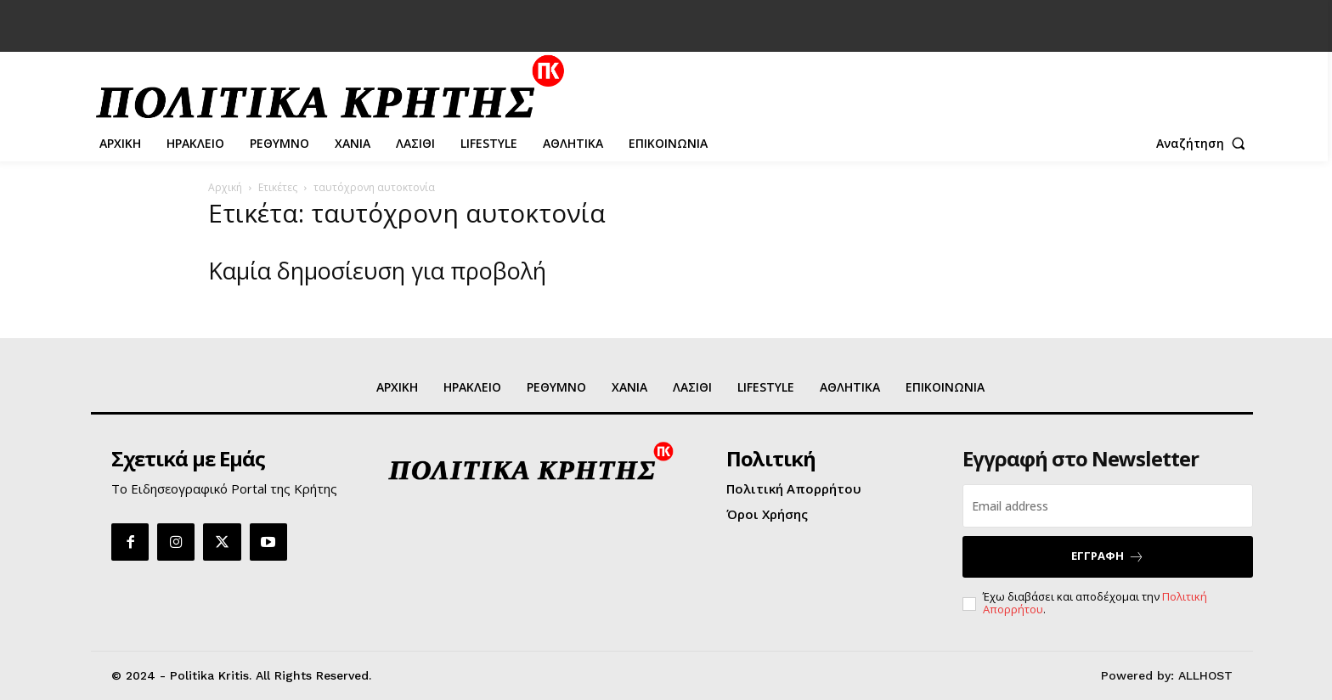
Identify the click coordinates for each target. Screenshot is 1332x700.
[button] (1204, 143)
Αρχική (225, 187)
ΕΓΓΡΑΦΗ (1107, 556)
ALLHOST (1205, 675)
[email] (1107, 506)
